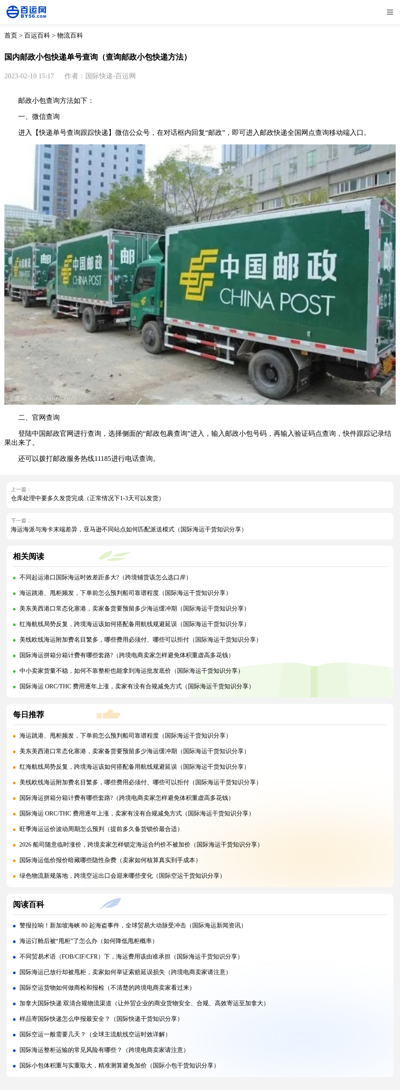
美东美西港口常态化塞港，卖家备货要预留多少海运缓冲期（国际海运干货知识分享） (134, 608)
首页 (10, 35)
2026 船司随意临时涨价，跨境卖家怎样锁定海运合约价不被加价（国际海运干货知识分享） (141, 844)
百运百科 (37, 35)
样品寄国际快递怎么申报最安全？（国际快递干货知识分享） (101, 1019)
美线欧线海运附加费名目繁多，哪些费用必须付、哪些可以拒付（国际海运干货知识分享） (140, 639)
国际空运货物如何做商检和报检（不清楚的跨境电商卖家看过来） (107, 988)
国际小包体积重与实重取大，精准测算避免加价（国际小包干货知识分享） (119, 1065)
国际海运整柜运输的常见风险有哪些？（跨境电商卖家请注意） (104, 1050)
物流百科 (70, 35)
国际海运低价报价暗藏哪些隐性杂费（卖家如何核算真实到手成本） (110, 860)
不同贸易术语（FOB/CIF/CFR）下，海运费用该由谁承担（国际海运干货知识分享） (131, 956)
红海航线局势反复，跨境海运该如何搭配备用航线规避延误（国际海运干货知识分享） (134, 624)
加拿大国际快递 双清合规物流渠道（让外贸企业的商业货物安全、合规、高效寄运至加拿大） (144, 1003)
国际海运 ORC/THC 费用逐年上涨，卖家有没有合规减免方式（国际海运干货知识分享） (137, 686)
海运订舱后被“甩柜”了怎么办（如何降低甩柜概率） (88, 941)
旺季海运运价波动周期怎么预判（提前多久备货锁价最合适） (101, 829)
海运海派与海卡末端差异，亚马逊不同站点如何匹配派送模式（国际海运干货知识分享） (129, 529)
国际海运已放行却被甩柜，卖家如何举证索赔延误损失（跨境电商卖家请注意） (125, 972)
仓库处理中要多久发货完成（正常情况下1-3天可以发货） (88, 498)
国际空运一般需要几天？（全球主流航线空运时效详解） (95, 1034)
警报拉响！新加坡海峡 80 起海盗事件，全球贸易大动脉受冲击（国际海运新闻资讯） (133, 925)
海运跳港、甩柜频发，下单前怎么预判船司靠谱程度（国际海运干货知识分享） (125, 593)
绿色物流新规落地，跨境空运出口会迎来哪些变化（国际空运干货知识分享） (122, 876)
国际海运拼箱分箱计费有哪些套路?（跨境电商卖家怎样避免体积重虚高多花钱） (126, 655)
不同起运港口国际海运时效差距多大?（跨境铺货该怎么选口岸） (105, 577)
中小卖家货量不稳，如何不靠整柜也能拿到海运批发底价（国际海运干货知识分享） (131, 671)
